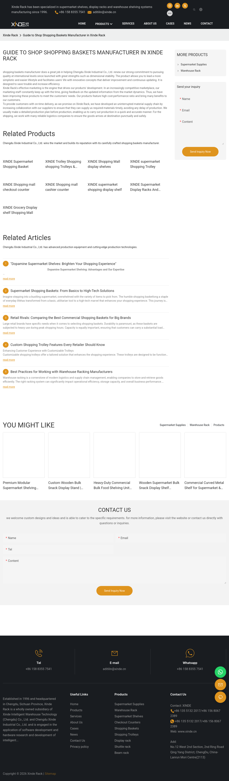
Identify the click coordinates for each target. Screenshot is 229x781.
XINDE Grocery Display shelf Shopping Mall (20, 210)
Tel (39, 663)
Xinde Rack (10, 35)
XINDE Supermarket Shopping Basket (18, 164)
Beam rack (121, 753)
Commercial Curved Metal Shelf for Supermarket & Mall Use (204, 485)
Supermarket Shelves (128, 716)
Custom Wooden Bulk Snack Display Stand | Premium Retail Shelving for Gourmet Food (66, 485)
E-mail (114, 663)
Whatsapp (190, 663)
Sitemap (50, 773)
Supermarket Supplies (173, 425)
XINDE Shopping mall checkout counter (19, 187)
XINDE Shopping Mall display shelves (104, 164)
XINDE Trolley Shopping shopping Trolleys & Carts (63, 164)
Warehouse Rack (200, 425)
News (74, 734)
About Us (76, 722)
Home (74, 704)
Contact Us (77, 740)
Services (76, 716)
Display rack (122, 740)
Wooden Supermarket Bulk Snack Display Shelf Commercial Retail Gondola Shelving (160, 485)
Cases (74, 728)
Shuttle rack (122, 746)
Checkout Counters (127, 722)
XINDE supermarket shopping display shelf (105, 187)
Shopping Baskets (126, 728)
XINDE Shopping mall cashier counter (61, 187)
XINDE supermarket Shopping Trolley (145, 164)
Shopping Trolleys (126, 734)
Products (219, 425)
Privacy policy (79, 746)
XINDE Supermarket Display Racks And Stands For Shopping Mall (146, 187)
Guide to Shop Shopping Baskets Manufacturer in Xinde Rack (64, 35)
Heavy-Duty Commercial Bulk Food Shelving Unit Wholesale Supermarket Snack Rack (112, 485)
